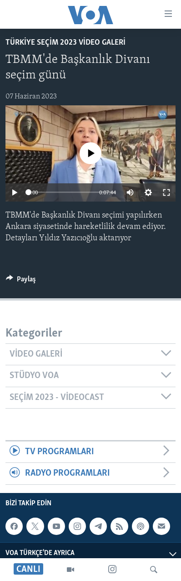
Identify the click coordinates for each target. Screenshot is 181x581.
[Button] (21, 281)
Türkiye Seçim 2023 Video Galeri (65, 42)
